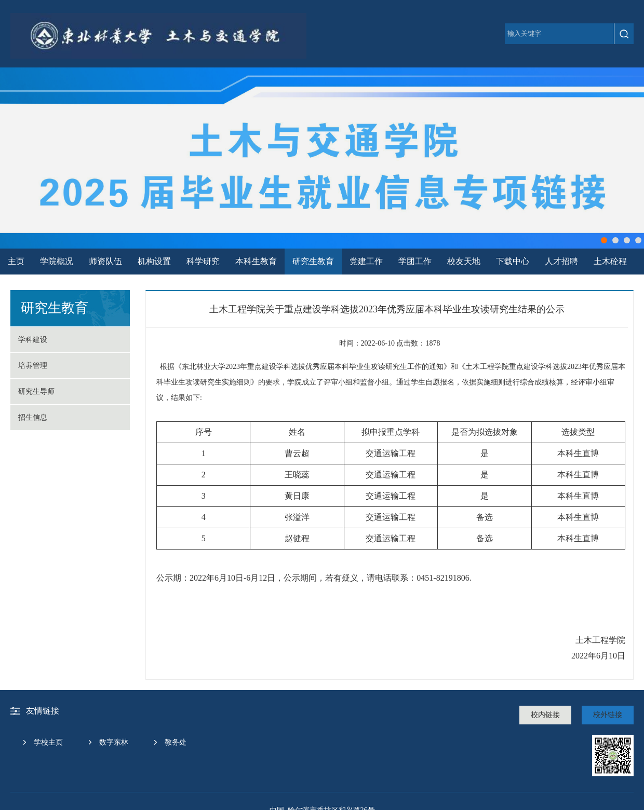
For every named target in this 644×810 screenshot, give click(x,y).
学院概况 (56, 261)
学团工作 (415, 261)
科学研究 (203, 261)
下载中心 (512, 261)
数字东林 (113, 742)
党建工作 (366, 261)
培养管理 (32, 365)
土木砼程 (610, 261)
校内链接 (545, 715)
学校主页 (48, 742)
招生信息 (32, 417)
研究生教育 (313, 261)
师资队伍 (105, 261)
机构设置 (154, 261)
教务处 (175, 742)
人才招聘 (561, 261)
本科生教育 (256, 261)
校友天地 (463, 261)
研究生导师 (36, 391)
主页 (16, 261)
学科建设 (32, 340)
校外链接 (607, 715)
